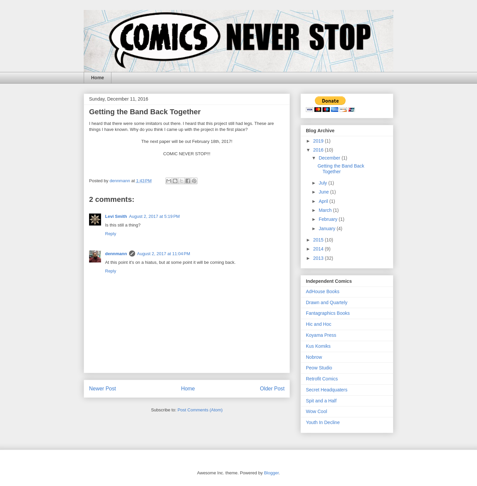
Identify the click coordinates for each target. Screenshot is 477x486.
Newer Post (102, 388)
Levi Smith (116, 216)
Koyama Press (321, 335)
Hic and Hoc (318, 324)
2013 (319, 258)
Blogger (271, 472)
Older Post (272, 388)
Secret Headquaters (327, 389)
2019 (319, 141)
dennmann (116, 253)
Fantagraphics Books (328, 313)
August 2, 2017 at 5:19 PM (154, 216)
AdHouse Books (322, 291)
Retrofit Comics (322, 378)
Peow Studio (319, 367)
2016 (319, 150)
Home (97, 77)
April (324, 201)
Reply (110, 233)
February (329, 219)
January (328, 228)
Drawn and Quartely (327, 302)
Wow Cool (316, 411)
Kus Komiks (318, 346)
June (324, 192)
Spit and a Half (321, 400)
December (330, 158)
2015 (319, 240)
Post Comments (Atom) (199, 409)
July (323, 183)
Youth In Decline (323, 422)
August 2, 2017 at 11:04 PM (163, 253)
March (326, 210)
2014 (319, 248)
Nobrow (314, 357)
